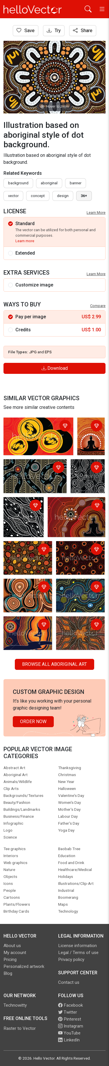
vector (13, 196)
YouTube (69, 1033)
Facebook (70, 1005)
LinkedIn (69, 1040)
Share (82, 30)
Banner (75, 183)
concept (38, 196)
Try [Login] (54, 30)
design (63, 196)
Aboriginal (49, 183)
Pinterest (69, 1019)
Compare (98, 306)
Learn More (96, 212)
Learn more (24, 241)
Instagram (70, 1026)
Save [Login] (26, 30)
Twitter (67, 1012)
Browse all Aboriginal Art (54, 664)
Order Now (33, 721)
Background (18, 183)
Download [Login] (55, 368)
